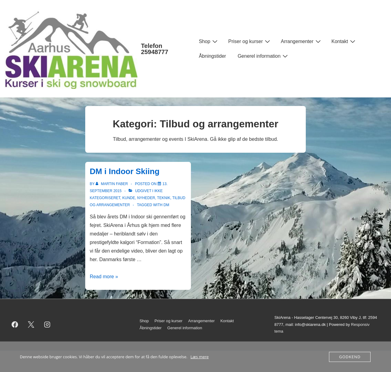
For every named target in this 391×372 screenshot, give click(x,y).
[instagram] (47, 324)
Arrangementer (301, 41)
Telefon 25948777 (154, 48)
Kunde (128, 198)
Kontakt (344, 41)
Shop (209, 41)
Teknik (163, 198)
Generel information (264, 56)
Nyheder (146, 198)
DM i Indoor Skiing (124, 171)
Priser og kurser (250, 41)
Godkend (349, 356)
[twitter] (31, 324)
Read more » (104, 276)
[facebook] (15, 324)
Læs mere (200, 356)
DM (166, 205)
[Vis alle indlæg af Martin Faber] (112, 184)
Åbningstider (212, 56)
